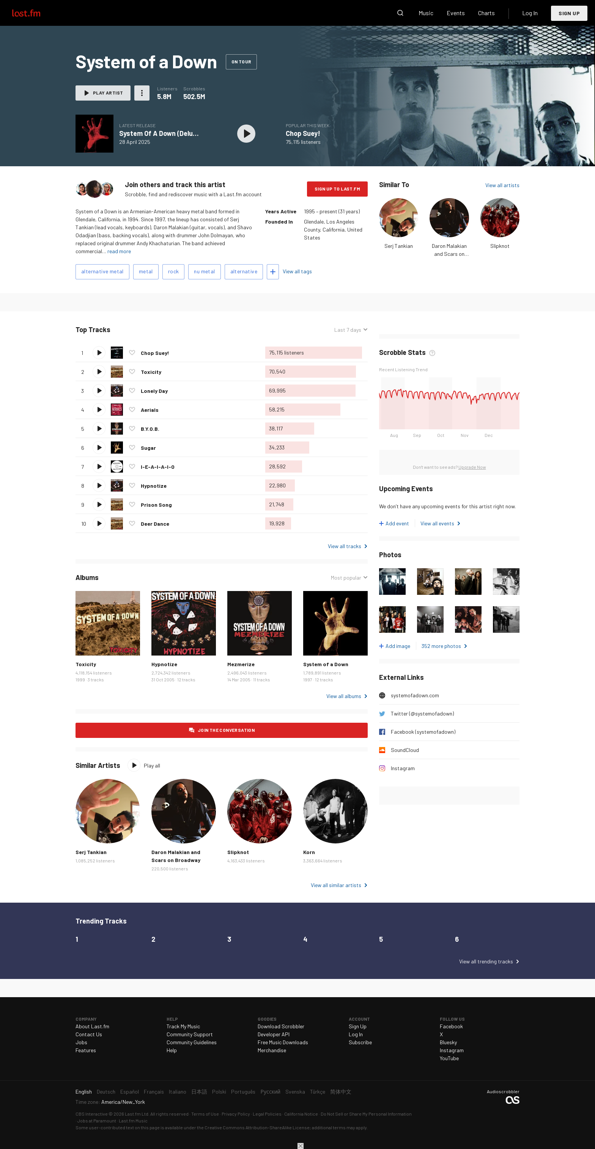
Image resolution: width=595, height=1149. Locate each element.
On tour (241, 61)
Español (129, 1091)
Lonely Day (154, 391)
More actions (142, 93)
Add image (398, 646)
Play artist (108, 92)
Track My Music (183, 1026)
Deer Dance (155, 523)
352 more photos (441, 646)
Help (172, 1050)
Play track (99, 353)
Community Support (190, 1034)
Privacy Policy (236, 1113)
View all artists (502, 185)
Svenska (295, 1091)
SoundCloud (405, 750)
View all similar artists (336, 885)
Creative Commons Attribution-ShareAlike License (257, 1127)
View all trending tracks (486, 961)
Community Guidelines (192, 1042)
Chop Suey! (303, 133)
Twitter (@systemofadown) (422, 713)
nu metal (204, 271)
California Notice (301, 1113)
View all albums (343, 696)
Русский (270, 1091)
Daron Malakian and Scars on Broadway (449, 254)
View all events (437, 523)
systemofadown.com (415, 695)
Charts (486, 12)
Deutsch (106, 1091)
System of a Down (325, 664)
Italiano (177, 1091)
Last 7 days (347, 330)
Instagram (403, 768)
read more (119, 251)
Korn (309, 852)
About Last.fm (92, 1026)
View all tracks (344, 546)
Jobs (81, 1042)
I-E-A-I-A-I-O (158, 466)
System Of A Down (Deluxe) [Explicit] (176, 133)
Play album (246, 134)
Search (400, 12)
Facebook (451, 1026)
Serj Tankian (398, 246)
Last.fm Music (133, 1120)
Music (426, 12)
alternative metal (102, 271)
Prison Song (156, 504)
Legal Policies (267, 1113)
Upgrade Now (472, 467)
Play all (152, 765)
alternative (243, 271)
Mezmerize (241, 664)
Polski (219, 1091)
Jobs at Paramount (96, 1120)
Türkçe (317, 1091)
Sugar (148, 447)
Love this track (132, 353)
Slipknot (500, 246)
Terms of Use (205, 1113)
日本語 (199, 1091)
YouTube (449, 1058)
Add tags (273, 271)
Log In (530, 12)
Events (456, 12)
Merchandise (272, 1050)
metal (146, 271)
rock (173, 271)
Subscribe (360, 1042)
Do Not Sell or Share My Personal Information (366, 1113)
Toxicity (151, 372)
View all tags (297, 271)
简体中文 (340, 1091)
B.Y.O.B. (150, 429)
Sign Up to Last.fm (337, 188)
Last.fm (35, 13)
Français (154, 1091)
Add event (397, 523)
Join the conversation (226, 730)
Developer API (274, 1034)
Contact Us (89, 1034)
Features (86, 1050)
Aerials (150, 410)
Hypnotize (154, 485)
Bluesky (448, 1042)
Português (243, 1091)
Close (301, 1146)
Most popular (346, 578)
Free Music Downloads (283, 1042)
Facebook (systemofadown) (423, 731)
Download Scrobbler (281, 1026)
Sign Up (569, 13)
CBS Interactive (92, 1113)
